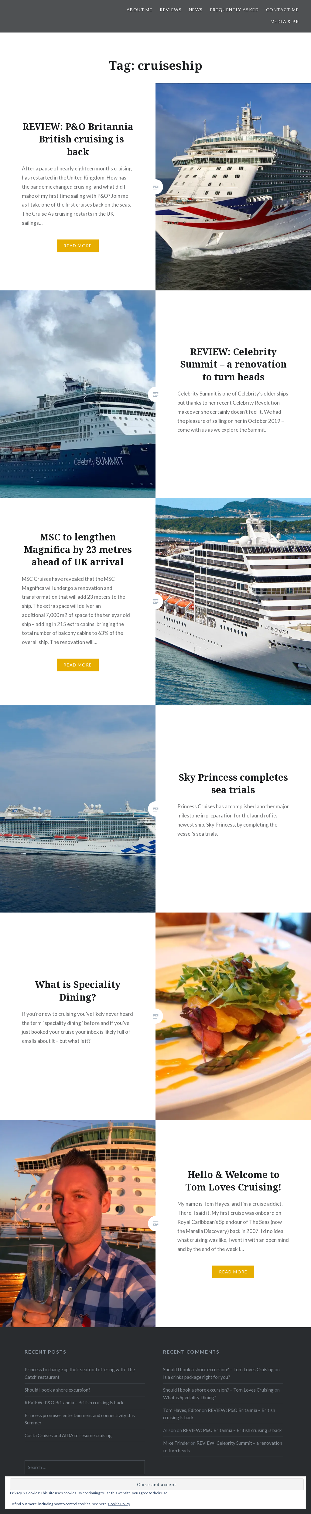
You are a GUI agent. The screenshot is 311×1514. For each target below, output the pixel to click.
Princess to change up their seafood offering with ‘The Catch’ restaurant (80, 1373)
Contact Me (282, 9)
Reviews (171, 9)
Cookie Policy (119, 1504)
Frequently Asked (234, 9)
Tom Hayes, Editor (182, 1410)
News (196, 9)
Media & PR (285, 21)
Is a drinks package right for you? (196, 1377)
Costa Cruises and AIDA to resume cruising (68, 1435)
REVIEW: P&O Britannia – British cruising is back (74, 1402)
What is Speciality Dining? (189, 1397)
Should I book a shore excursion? (58, 1389)
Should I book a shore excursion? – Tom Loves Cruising (218, 1369)
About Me (139, 9)
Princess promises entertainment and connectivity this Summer (80, 1419)
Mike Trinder (176, 1443)
